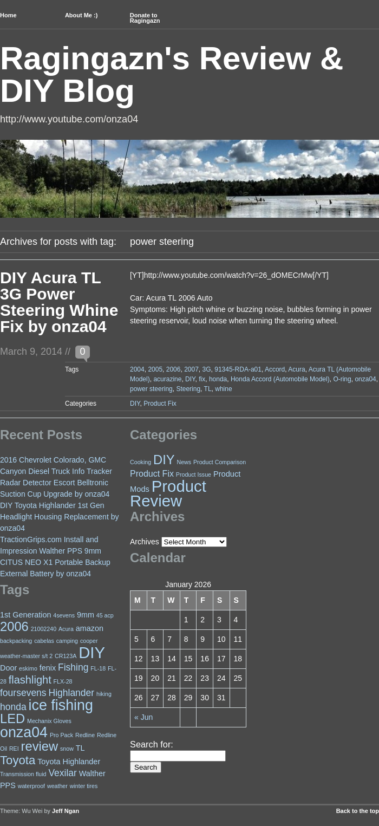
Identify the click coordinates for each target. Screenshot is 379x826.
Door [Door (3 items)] (8, 668)
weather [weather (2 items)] (57, 786)
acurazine (167, 379)
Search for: (151, 744)
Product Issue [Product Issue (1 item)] (193, 474)
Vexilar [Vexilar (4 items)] (62, 773)
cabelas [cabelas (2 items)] (44, 641)
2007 (191, 369)
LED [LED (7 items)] (12, 719)
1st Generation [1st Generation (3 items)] (25, 614)
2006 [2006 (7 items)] (14, 627)
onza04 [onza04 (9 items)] (24, 732)
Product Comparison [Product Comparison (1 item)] (219, 462)
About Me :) (81, 15)
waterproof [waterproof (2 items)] (31, 786)
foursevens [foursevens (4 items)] (23, 692)
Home (8, 15)
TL (208, 389)
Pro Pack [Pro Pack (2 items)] (61, 735)
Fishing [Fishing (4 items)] (73, 667)
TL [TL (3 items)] (80, 748)
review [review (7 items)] (39, 746)
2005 (155, 369)
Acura (296, 369)
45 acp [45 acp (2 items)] (105, 615)
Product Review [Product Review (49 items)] (168, 493)
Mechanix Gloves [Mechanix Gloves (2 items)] (49, 721)
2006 (173, 369)
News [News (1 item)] (184, 462)
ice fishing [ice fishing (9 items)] (61, 705)
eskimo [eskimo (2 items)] (28, 668)
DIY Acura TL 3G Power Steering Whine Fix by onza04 (59, 302)
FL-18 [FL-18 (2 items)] (98, 668)
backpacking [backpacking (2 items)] (16, 641)
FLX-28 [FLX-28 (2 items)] (63, 681)
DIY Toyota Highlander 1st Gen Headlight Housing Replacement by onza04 (59, 516)
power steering (151, 389)
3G (206, 369)
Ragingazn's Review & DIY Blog (171, 74)
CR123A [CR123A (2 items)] (65, 656)
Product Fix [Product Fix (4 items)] (152, 473)
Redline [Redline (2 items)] (85, 735)
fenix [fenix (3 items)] (48, 668)
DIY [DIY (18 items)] (164, 460)
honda (218, 379)
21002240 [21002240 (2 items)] (43, 629)
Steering (188, 389)
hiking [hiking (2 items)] (104, 694)
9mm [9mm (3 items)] (85, 614)
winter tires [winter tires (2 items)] (84, 786)
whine (223, 389)
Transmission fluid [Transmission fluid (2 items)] (23, 774)
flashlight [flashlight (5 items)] (30, 680)
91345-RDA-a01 (238, 369)
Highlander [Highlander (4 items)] (72, 692)
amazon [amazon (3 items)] (89, 628)
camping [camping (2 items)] (67, 641)
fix (202, 379)
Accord (275, 369)
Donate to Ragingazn (145, 18)
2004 (137, 369)
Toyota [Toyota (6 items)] (17, 760)
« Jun (143, 717)
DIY (190, 379)
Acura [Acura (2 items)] (66, 629)
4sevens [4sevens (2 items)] (64, 615)
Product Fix (160, 403)
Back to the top (357, 811)
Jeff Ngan (65, 811)
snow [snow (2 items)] (67, 748)
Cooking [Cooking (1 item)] (140, 462)
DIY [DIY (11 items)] (92, 652)
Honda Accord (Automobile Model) (280, 379)
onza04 (365, 379)
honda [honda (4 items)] (13, 706)
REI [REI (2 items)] (14, 748)
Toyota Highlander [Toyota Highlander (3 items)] (68, 761)
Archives (144, 541)
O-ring (342, 379)
